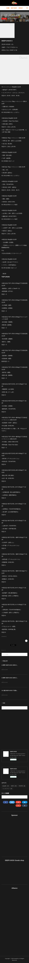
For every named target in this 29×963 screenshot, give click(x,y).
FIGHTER (22, 786)
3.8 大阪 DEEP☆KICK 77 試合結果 (10, 690)
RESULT (21, 8)
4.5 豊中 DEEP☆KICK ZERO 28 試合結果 (12, 678)
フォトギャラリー (7, 789)
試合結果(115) (4, 636)
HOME (7, 8)
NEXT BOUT (14, 8)
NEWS (14, 786)
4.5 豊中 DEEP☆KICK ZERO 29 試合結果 (12, 665)
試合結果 (4, 18)
